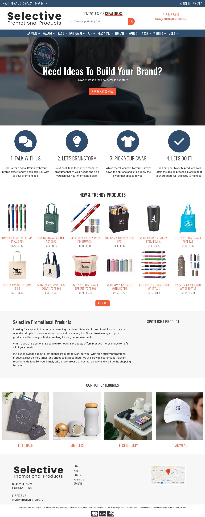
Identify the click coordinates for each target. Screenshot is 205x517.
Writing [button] (158, 33)
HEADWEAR (179, 445)
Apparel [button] (32, 33)
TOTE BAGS (26, 445)
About (77, 471)
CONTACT (28, 3)
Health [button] (119, 33)
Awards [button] (47, 33)
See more (103, 303)
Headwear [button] (104, 33)
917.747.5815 (171, 14)
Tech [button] (145, 33)
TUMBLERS (77, 445)
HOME (5, 3)
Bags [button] (61, 33)
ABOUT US (16, 3)
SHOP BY (39, 3)
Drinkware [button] (75, 33)
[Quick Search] (99, 21)
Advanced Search (79, 482)
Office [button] (133, 33)
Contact (79, 475)
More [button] (172, 33)
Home (77, 466)
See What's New (102, 91)
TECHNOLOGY (128, 445)
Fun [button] (90, 33)
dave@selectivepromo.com (170, 19)
